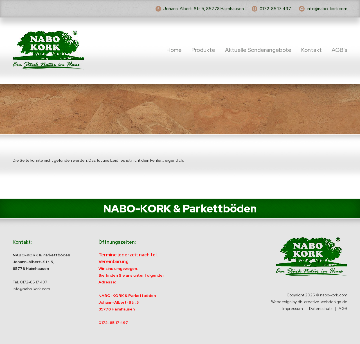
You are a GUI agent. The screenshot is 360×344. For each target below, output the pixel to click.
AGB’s (339, 50)
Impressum (292, 308)
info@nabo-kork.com (327, 9)
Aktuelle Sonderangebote (258, 50)
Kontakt (311, 50)
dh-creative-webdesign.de (322, 301)
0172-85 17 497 (275, 9)
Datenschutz (320, 308)
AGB (343, 308)
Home (174, 50)
